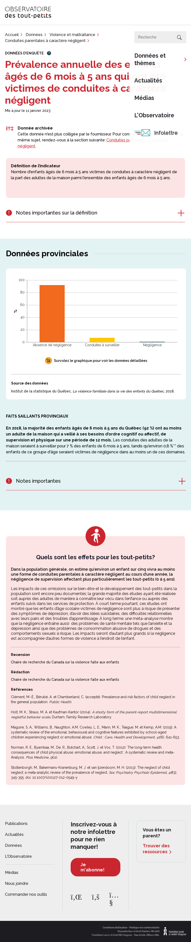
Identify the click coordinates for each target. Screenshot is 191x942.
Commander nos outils (26, 894)
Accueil (12, 34)
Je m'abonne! (92, 867)
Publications (16, 823)
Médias (11, 872)
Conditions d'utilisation (115, 927)
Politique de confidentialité (144, 927)
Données (34, 34)
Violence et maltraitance (72, 34)
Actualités (14, 834)
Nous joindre (16, 883)
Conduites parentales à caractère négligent (45, 40)
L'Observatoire (18, 856)
